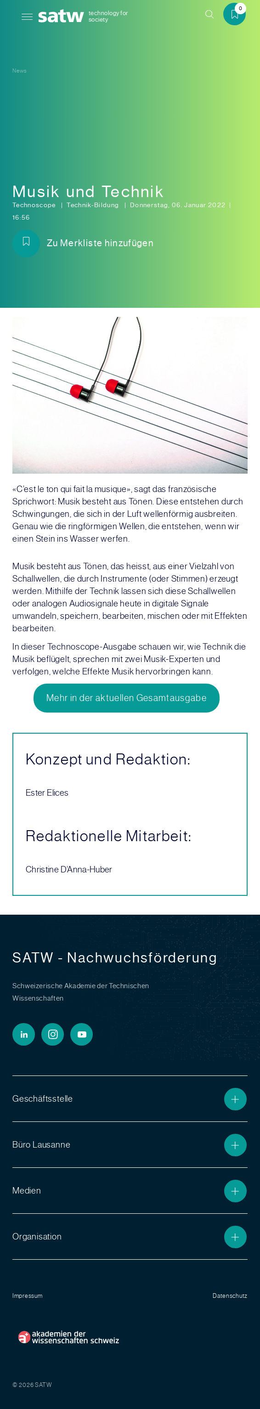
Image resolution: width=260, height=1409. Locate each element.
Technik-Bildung (94, 205)
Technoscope (34, 205)
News (19, 71)
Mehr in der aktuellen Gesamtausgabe (126, 698)
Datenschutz (230, 1295)
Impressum (27, 1295)
